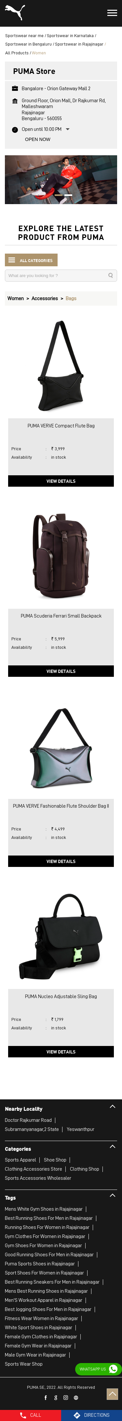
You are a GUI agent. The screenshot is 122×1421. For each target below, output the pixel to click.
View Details (61, 481)
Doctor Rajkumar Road (28, 1120)
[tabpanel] (61, 179)
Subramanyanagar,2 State (32, 1129)
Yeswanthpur (80, 1129)
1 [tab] (56, 196)
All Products (17, 52)
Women (15, 298)
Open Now (37, 139)
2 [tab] (66, 196)
